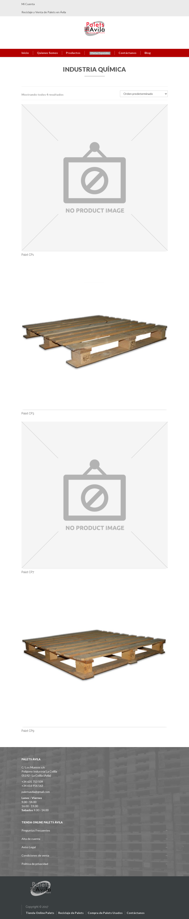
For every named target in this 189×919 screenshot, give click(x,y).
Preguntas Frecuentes (36, 830)
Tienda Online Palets (40, 913)
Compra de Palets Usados (105, 913)
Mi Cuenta (28, 4)
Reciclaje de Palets (71, 913)
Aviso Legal (29, 847)
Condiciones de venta (35, 855)
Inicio (25, 53)
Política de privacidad (35, 863)
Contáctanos (127, 53)
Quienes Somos (47, 53)
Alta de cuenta (31, 838)
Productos (73, 53)
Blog (148, 53)
